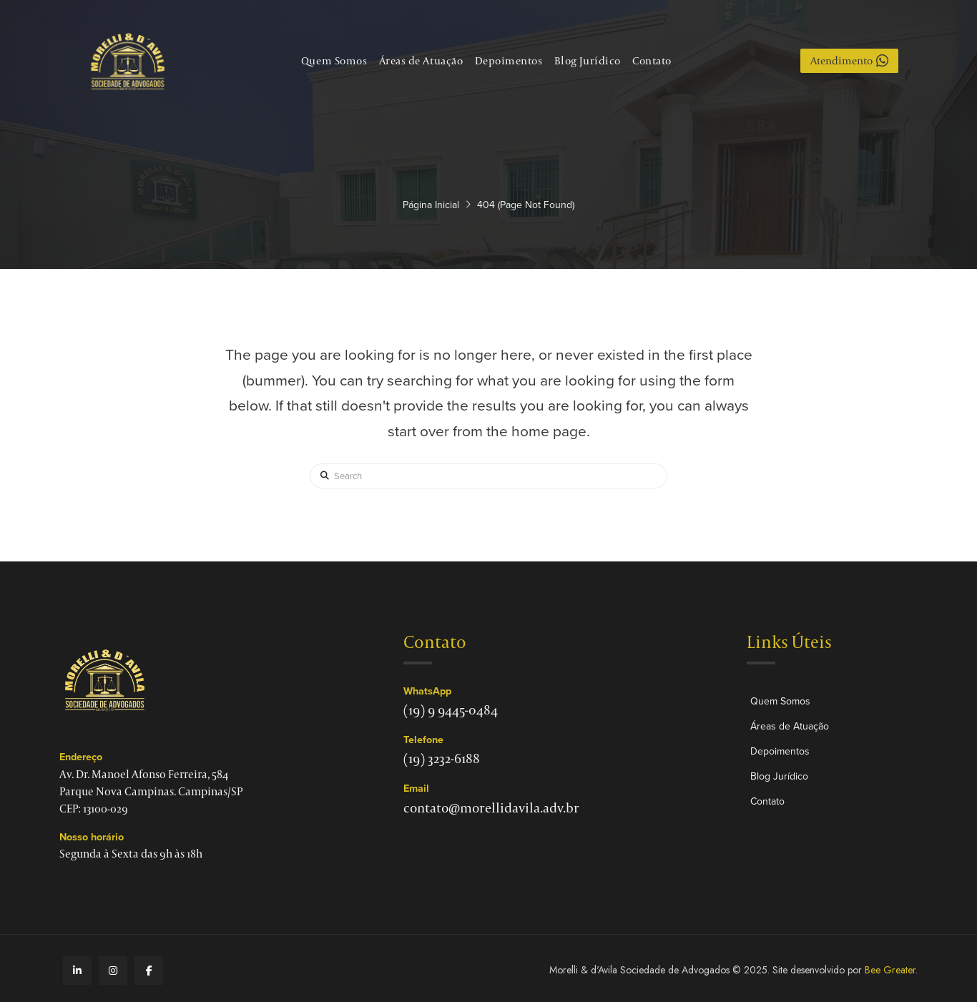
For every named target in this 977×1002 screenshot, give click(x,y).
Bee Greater (890, 970)
